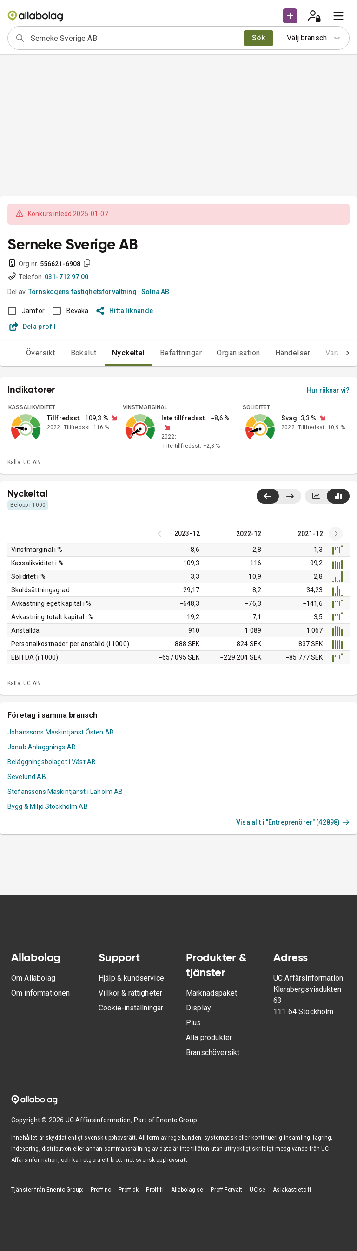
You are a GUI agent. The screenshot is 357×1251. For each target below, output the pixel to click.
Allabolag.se (187, 1189)
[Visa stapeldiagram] (338, 496)
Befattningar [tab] (162, 352)
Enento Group (176, 1120)
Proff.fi (154, 1189)
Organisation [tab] (220, 352)
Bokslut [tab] (65, 352)
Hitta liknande (124, 311)
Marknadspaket (211, 993)
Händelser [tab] (274, 352)
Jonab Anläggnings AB (41, 747)
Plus (193, 1022)
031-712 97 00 (66, 277)
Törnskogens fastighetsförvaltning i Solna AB (99, 291)
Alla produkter (209, 1037)
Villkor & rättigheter (130, 993)
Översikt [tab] (22, 352)
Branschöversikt (212, 1052)
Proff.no (101, 1189)
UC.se (257, 1189)
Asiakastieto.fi (292, 1189)
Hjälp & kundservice (131, 978)
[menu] (338, 16)
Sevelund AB (26, 776)
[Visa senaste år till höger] (289, 496)
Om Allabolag (33, 978)
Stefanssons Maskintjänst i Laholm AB (65, 791)
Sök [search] (258, 37)
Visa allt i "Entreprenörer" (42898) (293, 822)
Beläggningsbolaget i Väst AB (51, 762)
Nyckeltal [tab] (109, 352)
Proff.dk (129, 1189)
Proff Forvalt (226, 1189)
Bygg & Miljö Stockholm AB (47, 806)
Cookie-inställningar (131, 1007)
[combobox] (134, 38)
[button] (290, 15)
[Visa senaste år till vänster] (268, 496)
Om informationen (40, 993)
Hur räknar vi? (328, 390)
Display (198, 1007)
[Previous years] (336, 534)
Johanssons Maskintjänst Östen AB (60, 732)
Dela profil (32, 326)
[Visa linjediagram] (316, 496)
